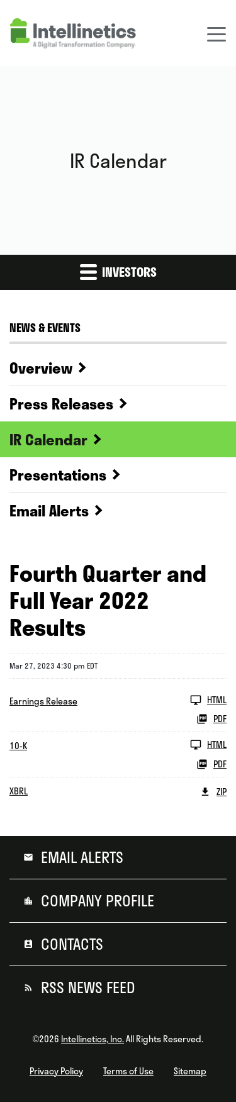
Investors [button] (118, 271)
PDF (211, 719)
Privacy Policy (56, 1071)
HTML (208, 700)
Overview (40, 368)
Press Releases (61, 403)
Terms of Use (128, 1071)
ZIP (213, 792)
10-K (18, 746)
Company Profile (95, 900)
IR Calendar (48, 439)
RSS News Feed (86, 987)
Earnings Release (43, 701)
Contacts (70, 944)
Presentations (57, 474)
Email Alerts (49, 510)
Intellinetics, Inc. (92, 1039)
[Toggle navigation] (216, 33)
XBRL (18, 791)
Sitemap (190, 1071)
